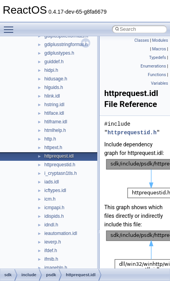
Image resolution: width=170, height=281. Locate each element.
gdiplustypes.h (59, 53)
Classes (142, 40)
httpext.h (53, 147)
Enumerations (153, 66)
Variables (159, 83)
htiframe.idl (55, 121)
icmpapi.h (54, 207)
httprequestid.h (59, 164)
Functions (157, 74)
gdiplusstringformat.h (66, 44)
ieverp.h (52, 242)
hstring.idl (54, 104)
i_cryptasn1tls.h (60, 173)
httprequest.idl (59, 156)
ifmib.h (51, 259)
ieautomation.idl (60, 233)
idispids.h (54, 216)
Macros (159, 49)
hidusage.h (55, 79)
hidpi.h (51, 70)
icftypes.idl (55, 190)
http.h (50, 139)
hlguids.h (53, 87)
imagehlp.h (55, 267)
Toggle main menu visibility (10, 26)
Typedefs (157, 57)
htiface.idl (54, 113)
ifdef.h (50, 250)
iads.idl (51, 182)
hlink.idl (52, 96)
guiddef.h (53, 61)
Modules (160, 40)
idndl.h (51, 225)
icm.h (50, 199)
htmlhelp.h (55, 130)
